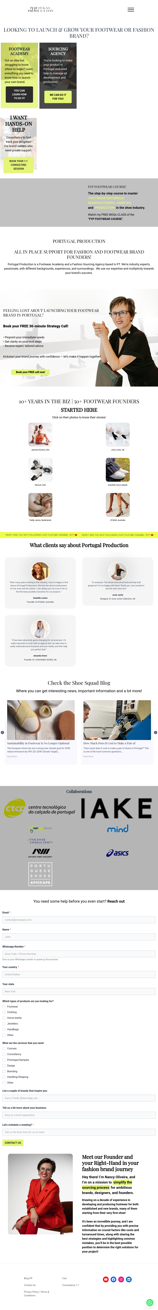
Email (6, 912)
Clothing (12, 1012)
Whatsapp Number (13, 946)
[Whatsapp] (149, 1302)
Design (11, 1065)
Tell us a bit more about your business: (24, 1107)
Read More (81, 756)
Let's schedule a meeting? (18, 1124)
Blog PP (28, 1278)
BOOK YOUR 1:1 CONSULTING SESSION (18, 165)
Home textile (14, 1017)
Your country (10, 967)
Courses (12, 1048)
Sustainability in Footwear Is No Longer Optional (110, 720)
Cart (64, 1278)
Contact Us (30, 1285)
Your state (8, 984)
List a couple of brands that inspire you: (25, 1090)
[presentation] (22, 1150)
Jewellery (12, 1023)
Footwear (12, 1006)
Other (10, 1035)
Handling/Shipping (17, 1076)
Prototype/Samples (18, 1059)
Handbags (13, 1029)
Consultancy (14, 1054)
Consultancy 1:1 (70, 1285)
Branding (12, 1071)
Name (6, 929)
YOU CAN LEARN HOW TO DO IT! (19, 94)
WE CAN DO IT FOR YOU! (58, 96)
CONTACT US (13, 1142)
